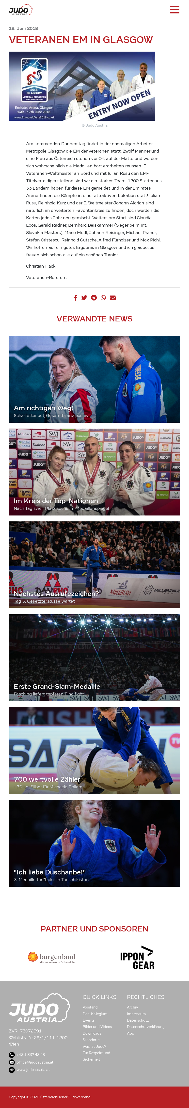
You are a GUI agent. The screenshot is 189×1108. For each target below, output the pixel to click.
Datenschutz (138, 1020)
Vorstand (90, 1007)
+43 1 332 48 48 (27, 1054)
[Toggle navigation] (174, 10)
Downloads (92, 1033)
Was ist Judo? (94, 1046)
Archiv (132, 1007)
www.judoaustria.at (29, 1070)
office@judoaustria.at (31, 1062)
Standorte (91, 1040)
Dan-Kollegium (95, 1014)
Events (88, 1020)
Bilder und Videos (97, 1027)
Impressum (136, 1014)
